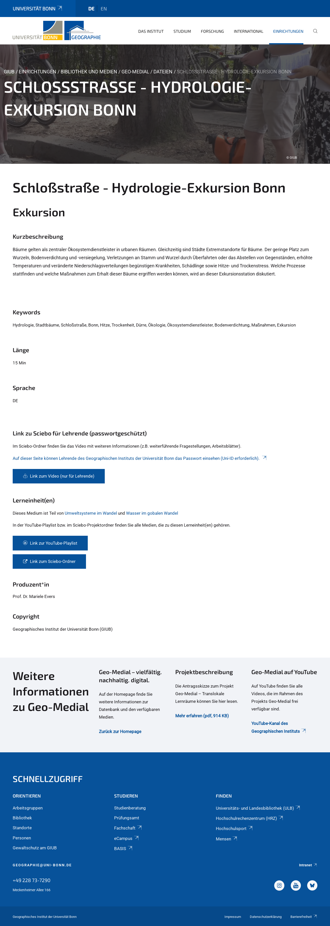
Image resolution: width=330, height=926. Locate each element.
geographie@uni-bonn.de (42, 865)
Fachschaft (128, 828)
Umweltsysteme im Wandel (91, 513)
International (248, 31)
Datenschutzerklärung (266, 917)
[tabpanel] (165, 104)
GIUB (9, 72)
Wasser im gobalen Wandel (152, 513)
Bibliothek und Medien (89, 72)
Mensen (227, 838)
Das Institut (151, 31)
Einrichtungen (288, 31)
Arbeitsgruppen (28, 807)
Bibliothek (22, 817)
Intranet (308, 865)
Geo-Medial (135, 72)
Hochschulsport (234, 828)
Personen (22, 837)
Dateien (162, 72)
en (104, 8)
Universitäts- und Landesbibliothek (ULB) (258, 808)
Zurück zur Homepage (120, 731)
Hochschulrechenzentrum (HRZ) (250, 818)
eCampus (126, 838)
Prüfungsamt (126, 817)
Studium (182, 31)
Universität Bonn (38, 8)
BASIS (123, 848)
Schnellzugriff (48, 778)
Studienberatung (130, 807)
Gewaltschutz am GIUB (35, 847)
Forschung (212, 31)
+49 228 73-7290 (31, 880)
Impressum (232, 917)
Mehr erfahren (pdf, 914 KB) (202, 715)
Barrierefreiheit (303, 917)
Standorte (22, 827)
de (91, 8)
